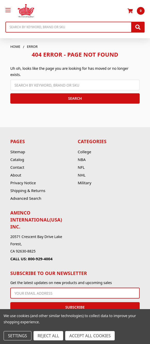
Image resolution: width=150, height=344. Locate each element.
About (15, 175)
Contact (17, 167)
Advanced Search (25, 198)
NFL (81, 167)
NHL (82, 175)
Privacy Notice (23, 182)
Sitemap (17, 151)
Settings (17, 336)
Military (84, 182)
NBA (82, 159)
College (84, 151)
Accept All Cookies (90, 336)
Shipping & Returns (27, 190)
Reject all (48, 336)
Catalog (17, 159)
